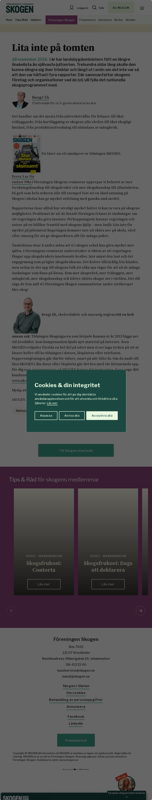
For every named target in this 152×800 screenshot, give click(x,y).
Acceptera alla (102, 415)
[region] (76, 400)
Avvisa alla (71, 415)
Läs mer (52, 403)
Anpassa (46, 415)
